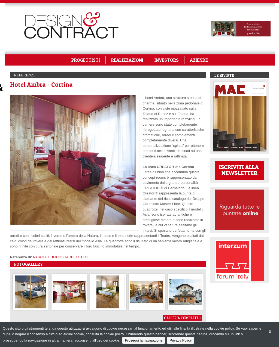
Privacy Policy (180, 340)
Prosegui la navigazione (143, 340)
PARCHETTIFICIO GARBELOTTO (60, 257)
